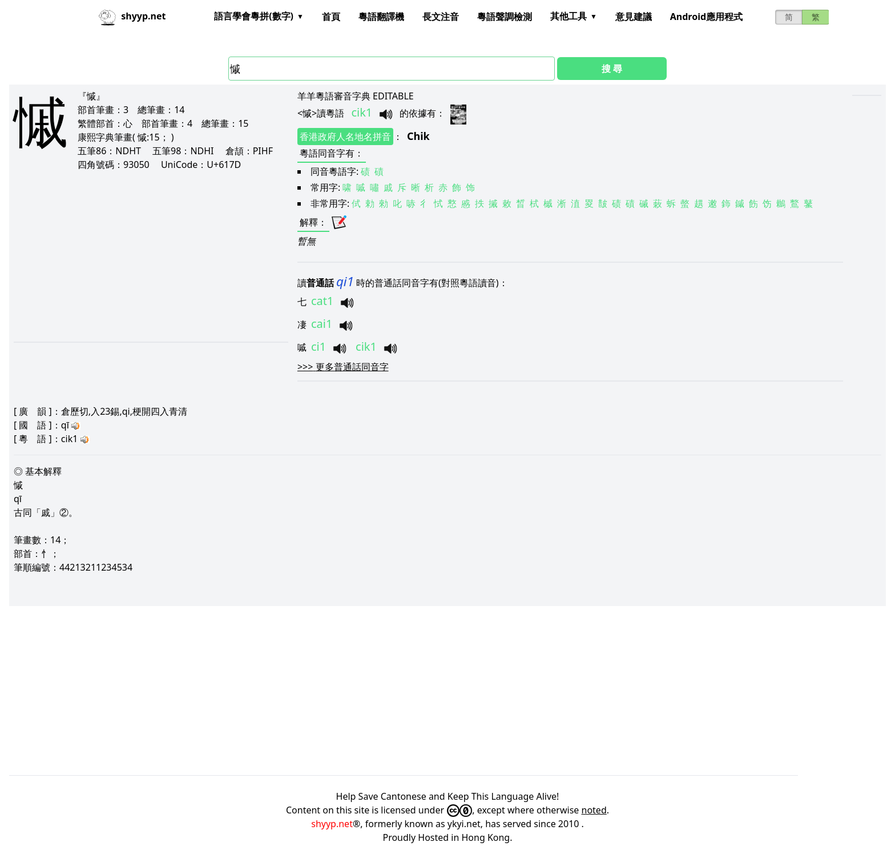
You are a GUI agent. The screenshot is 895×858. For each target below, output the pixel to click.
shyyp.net (332, 823)
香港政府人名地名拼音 (345, 136)
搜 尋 (612, 68)
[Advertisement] (137, 256)
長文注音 (440, 16)
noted (594, 810)
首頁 (331, 16)
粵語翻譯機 (381, 16)
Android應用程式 (706, 16)
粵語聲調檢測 (504, 16)
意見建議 (633, 16)
